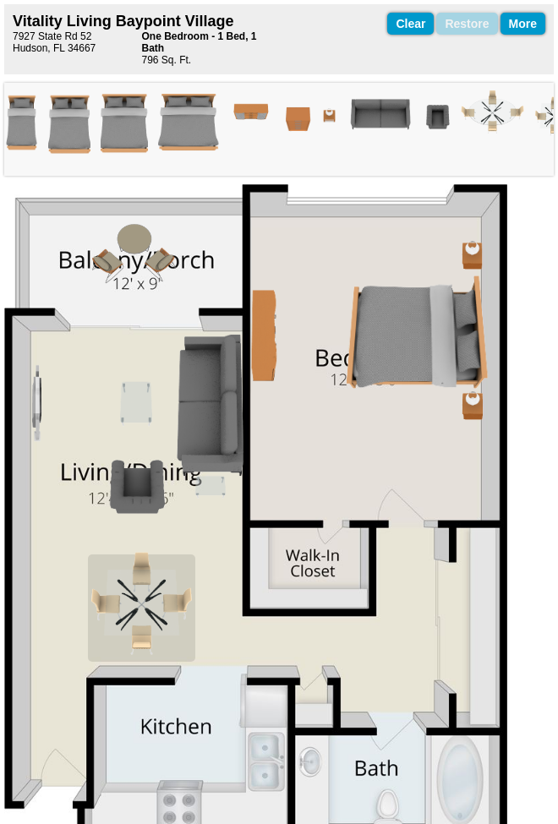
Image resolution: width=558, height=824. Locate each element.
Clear (410, 23)
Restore (467, 23)
